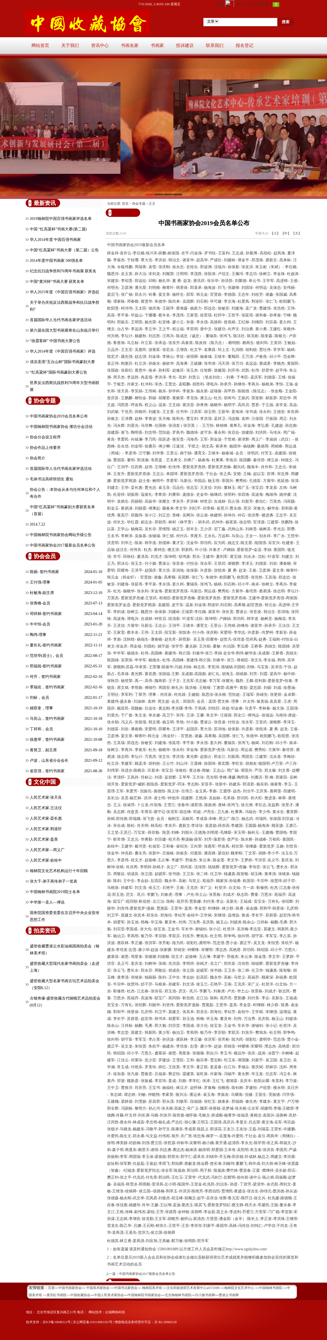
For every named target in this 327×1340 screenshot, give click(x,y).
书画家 (157, 45)
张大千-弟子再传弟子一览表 (54, 881)
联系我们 (215, 45)
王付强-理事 (40, 582)
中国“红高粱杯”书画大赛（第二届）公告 (64, 250)
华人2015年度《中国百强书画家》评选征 (64, 292)
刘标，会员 (39, 698)
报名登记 (244, 45)
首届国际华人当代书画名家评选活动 (61, 320)
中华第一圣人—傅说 (47, 902)
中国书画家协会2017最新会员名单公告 (62, 545)
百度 (51, 1288)
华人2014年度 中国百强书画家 (55, 240)
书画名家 (130, 45)
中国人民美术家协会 (109, 1295)
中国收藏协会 (80, 1295)
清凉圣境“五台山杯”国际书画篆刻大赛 (62, 362)
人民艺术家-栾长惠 (46, 818)
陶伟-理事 (38, 635)
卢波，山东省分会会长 (49, 760)
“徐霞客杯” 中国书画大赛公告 (55, 341)
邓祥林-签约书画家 (46, 614)
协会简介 (37, 458)
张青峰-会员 (40, 603)
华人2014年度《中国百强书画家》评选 (62, 351)
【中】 (286, 233)
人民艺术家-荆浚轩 (46, 829)
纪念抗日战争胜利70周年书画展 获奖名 (63, 271)
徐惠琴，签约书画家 (47, 739)
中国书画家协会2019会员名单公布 (59, 416)
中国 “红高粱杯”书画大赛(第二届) (58, 229)
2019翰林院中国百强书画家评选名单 (61, 219)
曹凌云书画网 (229, 1295)
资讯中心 (100, 45)
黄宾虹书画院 (57, 1295)
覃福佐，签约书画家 (47, 687)
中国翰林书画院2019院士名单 (55, 892)
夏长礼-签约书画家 (46, 645)
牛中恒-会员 (40, 624)
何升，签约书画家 (45, 677)
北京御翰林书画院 (178, 1295)
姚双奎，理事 (41, 708)
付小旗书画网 (205, 1295)
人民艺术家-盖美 (44, 839)
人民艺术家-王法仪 (46, 808)
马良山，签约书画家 (47, 718)
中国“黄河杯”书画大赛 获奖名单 (57, 281)
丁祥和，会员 (41, 729)
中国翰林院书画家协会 (144, 1295)
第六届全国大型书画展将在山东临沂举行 (64, 330)
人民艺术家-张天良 (46, 797)
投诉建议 (185, 45)
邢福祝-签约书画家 (46, 666)
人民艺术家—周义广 (47, 850)
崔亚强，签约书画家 (47, 771)
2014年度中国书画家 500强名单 (56, 261)
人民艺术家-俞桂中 (46, 860)
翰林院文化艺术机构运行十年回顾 (59, 871)
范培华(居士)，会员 (46, 656)
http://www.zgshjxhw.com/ (246, 1249)
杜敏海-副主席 (42, 593)
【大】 (297, 233)
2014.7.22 (37, 524)
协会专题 (138, 204)
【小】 (275, 233)
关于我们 (70, 45)
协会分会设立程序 (45, 437)
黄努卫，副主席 (43, 750)
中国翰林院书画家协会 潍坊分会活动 (61, 427)
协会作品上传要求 (45, 448)
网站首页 (40, 45)
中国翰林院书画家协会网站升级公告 (61, 535)
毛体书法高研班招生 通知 (51, 479)
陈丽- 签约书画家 (44, 572)
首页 (125, 204)
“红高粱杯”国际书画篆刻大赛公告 (58, 372)
